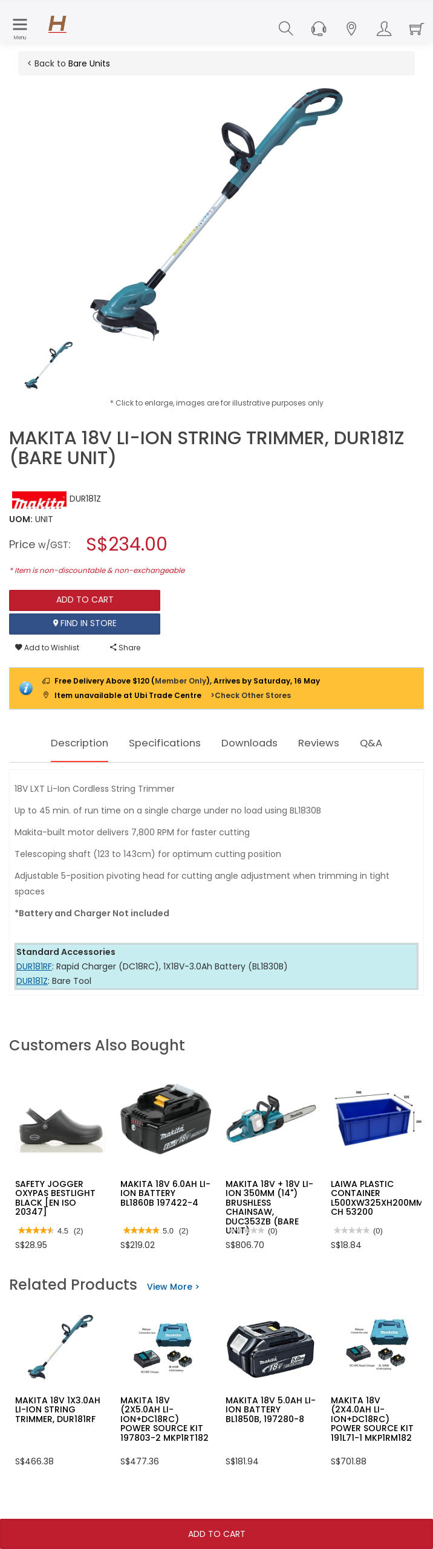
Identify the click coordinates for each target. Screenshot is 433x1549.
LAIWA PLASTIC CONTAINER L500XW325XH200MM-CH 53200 (379, 1198)
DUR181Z (32, 981)
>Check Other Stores (250, 695)
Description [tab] (61, 742)
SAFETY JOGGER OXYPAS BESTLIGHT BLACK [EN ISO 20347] (55, 1198)
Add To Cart (217, 1534)
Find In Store (85, 624)
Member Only (180, 681)
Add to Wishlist (47, 647)
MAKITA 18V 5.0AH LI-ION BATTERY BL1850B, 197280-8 (271, 1409)
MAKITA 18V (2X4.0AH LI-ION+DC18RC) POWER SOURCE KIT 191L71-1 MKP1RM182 (372, 1419)
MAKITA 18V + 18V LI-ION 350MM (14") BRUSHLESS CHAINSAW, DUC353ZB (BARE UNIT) (269, 1207)
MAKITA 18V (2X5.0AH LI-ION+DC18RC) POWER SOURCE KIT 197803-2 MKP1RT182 (164, 1419)
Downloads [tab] (256, 742)
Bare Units (89, 63)
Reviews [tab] (335, 742)
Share (125, 647)
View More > (173, 1287)
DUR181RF (34, 966)
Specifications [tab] (158, 742)
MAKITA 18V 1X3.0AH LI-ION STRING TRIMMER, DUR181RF (57, 1409)
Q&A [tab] (393, 742)
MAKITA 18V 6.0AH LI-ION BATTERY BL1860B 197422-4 (165, 1193)
